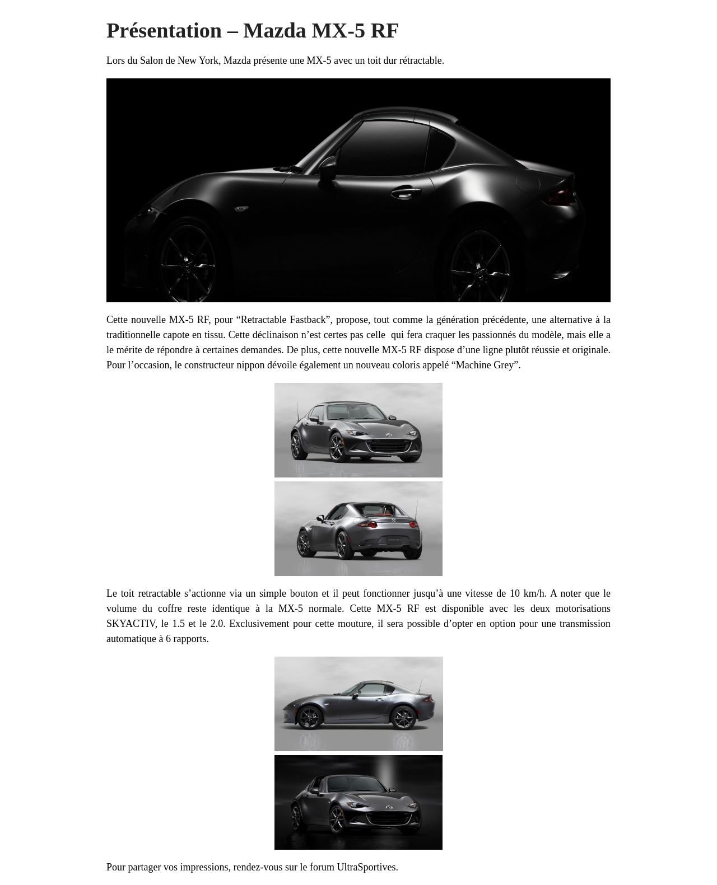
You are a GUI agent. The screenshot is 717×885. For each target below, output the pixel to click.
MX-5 (318, 60)
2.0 (217, 623)
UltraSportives (366, 867)
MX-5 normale (310, 608)
